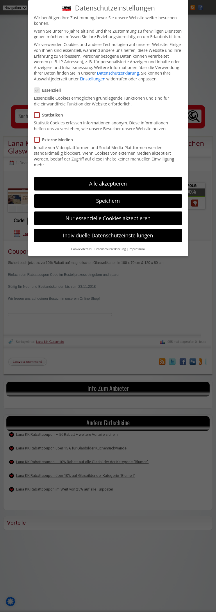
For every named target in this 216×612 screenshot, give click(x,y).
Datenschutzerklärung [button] (110, 249)
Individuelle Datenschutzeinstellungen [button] (108, 235)
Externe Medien (56, 139)
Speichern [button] (108, 200)
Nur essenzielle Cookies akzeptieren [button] (108, 218)
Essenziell (50, 90)
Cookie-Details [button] (81, 249)
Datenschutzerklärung (118, 73)
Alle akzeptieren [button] (108, 183)
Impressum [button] (137, 249)
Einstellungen (93, 79)
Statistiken (51, 115)
